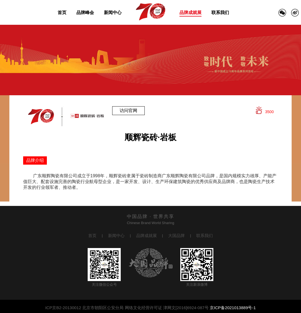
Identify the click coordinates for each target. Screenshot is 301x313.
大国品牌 (176, 235)
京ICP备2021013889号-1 (233, 307)
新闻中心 (113, 12)
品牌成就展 (190, 12)
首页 (62, 12)
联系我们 (220, 12)
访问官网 (128, 110)
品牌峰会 (85, 12)
